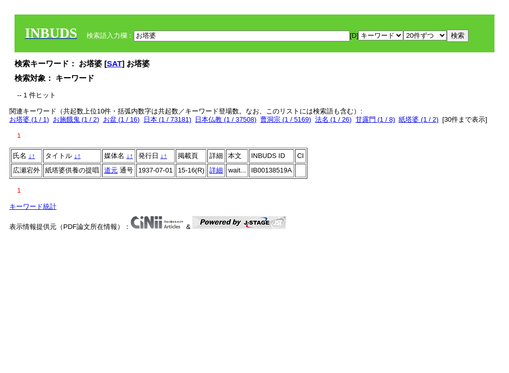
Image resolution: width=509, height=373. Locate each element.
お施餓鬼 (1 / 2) (76, 119)
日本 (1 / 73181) (168, 119)
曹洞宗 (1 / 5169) (285, 119)
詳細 (216, 170)
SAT (114, 63)
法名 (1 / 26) (333, 119)
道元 (111, 170)
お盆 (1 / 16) (121, 119)
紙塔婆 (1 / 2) (419, 119)
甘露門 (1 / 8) (375, 119)
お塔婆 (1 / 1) (29, 119)
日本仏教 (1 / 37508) (226, 119)
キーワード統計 (32, 206)
